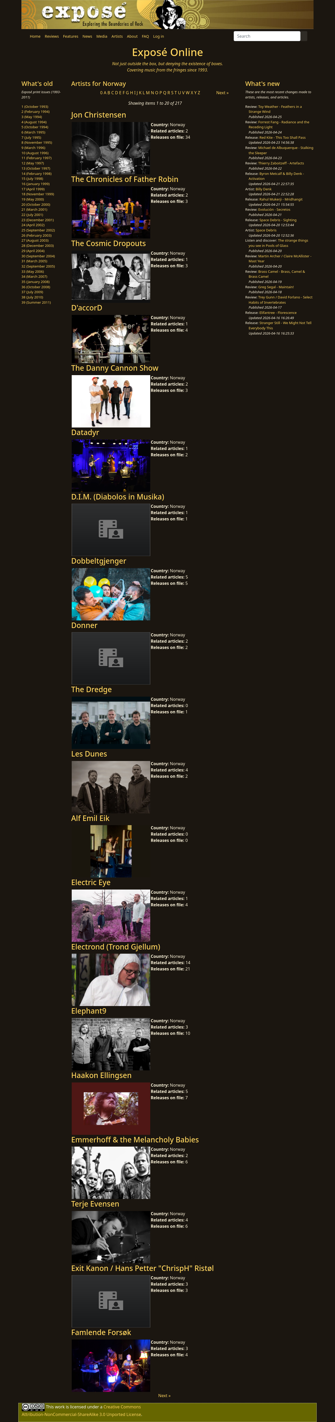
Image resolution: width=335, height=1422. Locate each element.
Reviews (52, 36)
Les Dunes (89, 754)
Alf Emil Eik (90, 818)
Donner (84, 625)
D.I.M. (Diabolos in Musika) (117, 497)
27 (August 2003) (34, 240)
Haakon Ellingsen (101, 1075)
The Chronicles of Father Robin (124, 179)
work (60, 1407)
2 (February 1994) (35, 111)
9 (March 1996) (33, 147)
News (87, 36)
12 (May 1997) (32, 163)
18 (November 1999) (37, 194)
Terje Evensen (95, 1204)
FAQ (145, 36)
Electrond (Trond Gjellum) (115, 947)
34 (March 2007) (34, 276)
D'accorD (86, 308)
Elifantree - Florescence (278, 312)
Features (70, 36)
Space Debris (266, 230)
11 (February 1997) (36, 157)
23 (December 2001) (37, 220)
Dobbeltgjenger (98, 561)
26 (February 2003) (36, 235)
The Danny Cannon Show (114, 368)
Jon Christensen (98, 115)
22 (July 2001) (32, 214)
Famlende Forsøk (101, 1332)
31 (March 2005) (34, 261)
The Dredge (91, 689)
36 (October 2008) (35, 287)
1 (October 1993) (34, 106)
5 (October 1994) (34, 127)
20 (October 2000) (35, 204)
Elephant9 (88, 1011)
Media (101, 36)
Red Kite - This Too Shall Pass (282, 137)
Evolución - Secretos (274, 209)
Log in (158, 36)
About (132, 36)
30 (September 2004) (38, 256)
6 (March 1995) (33, 132)
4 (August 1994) (34, 122)
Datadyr (85, 432)
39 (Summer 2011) (36, 302)
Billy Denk (264, 189)
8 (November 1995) (36, 142)
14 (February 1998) (36, 173)
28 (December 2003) (37, 245)
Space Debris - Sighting (278, 220)
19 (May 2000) (32, 199)
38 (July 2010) (32, 297)
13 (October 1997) (35, 168)
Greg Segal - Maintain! (276, 287)
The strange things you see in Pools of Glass (278, 243)
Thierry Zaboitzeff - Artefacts (281, 163)
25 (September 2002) (38, 230)
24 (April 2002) (32, 225)
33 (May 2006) (32, 271)
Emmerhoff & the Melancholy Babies (135, 1140)
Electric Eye (91, 882)
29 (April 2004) (32, 250)
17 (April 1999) (32, 189)
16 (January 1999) (35, 183)
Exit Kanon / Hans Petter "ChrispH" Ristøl (142, 1268)
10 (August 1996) (34, 153)
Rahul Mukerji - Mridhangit (281, 199)
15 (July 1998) (32, 178)
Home (35, 36)
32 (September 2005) (38, 266)
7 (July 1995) (31, 137)
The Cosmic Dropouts (108, 243)
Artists (117, 36)
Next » (222, 93)
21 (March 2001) (34, 209)
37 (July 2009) (32, 292)
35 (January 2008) (35, 281)
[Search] (267, 36)
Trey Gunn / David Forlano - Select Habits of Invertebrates (280, 300)
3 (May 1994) (31, 116)
